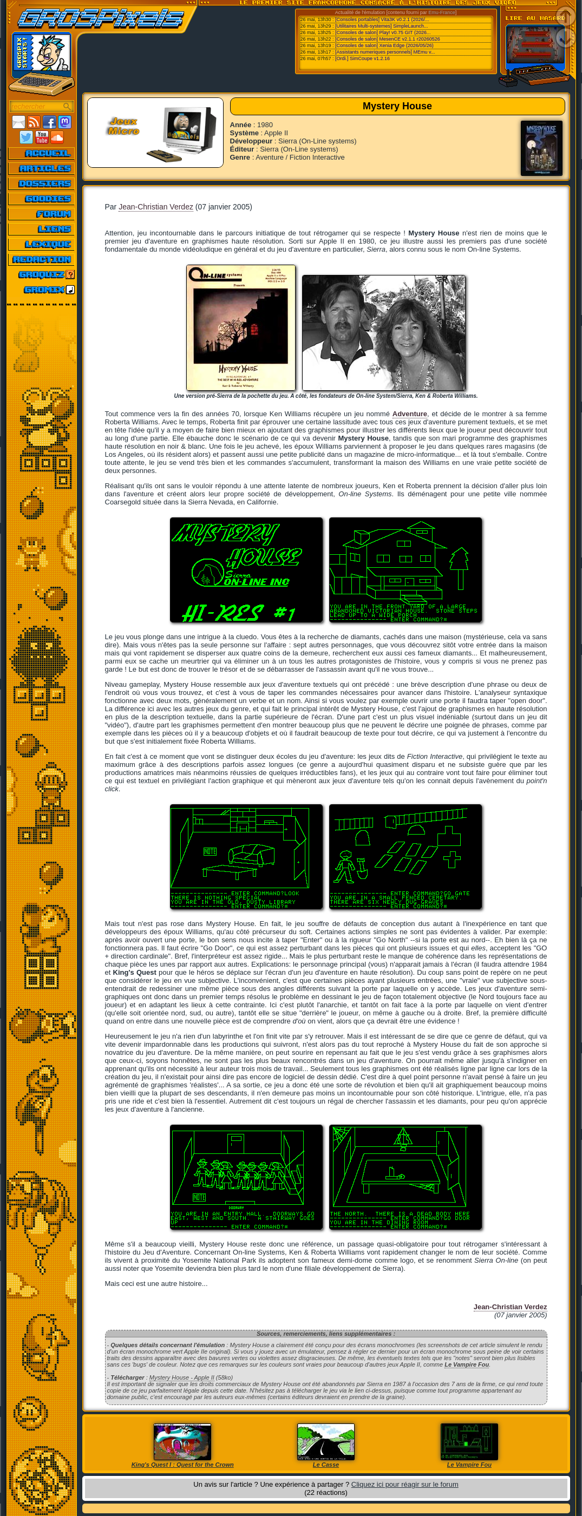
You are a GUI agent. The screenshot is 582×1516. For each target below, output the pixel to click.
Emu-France (441, 12)
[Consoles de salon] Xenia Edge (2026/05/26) (384, 45)
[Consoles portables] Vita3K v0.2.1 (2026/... (382, 19)
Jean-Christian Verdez (156, 206)
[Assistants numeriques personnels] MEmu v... (385, 52)
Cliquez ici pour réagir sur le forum (405, 1484)
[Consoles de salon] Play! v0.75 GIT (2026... (382, 32)
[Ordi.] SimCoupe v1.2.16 (362, 58)
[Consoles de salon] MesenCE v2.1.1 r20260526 (387, 39)
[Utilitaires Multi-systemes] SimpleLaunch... (381, 26)
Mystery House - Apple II (181, 1377)
